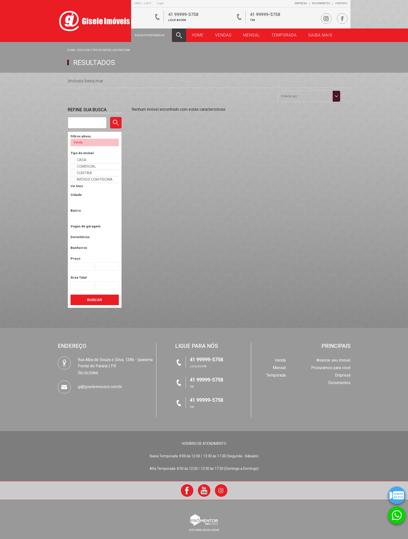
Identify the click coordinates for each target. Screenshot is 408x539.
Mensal (279, 367)
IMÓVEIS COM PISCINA (95, 179)
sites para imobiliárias (204, 530)
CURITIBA (84, 173)
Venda (280, 360)
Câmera (396, 492)
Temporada (276, 375)
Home (71, 50)
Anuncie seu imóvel (333, 360)
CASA (81, 160)
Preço (75, 258)
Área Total (79, 277)
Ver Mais (77, 186)
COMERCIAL (86, 166)
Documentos (321, 3)
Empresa (301, 3)
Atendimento (396, 512)
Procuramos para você (330, 367)
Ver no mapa (88, 372)
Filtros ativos (81, 136)
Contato (341, 3)
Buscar (94, 300)
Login (160, 3)
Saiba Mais (320, 35)
